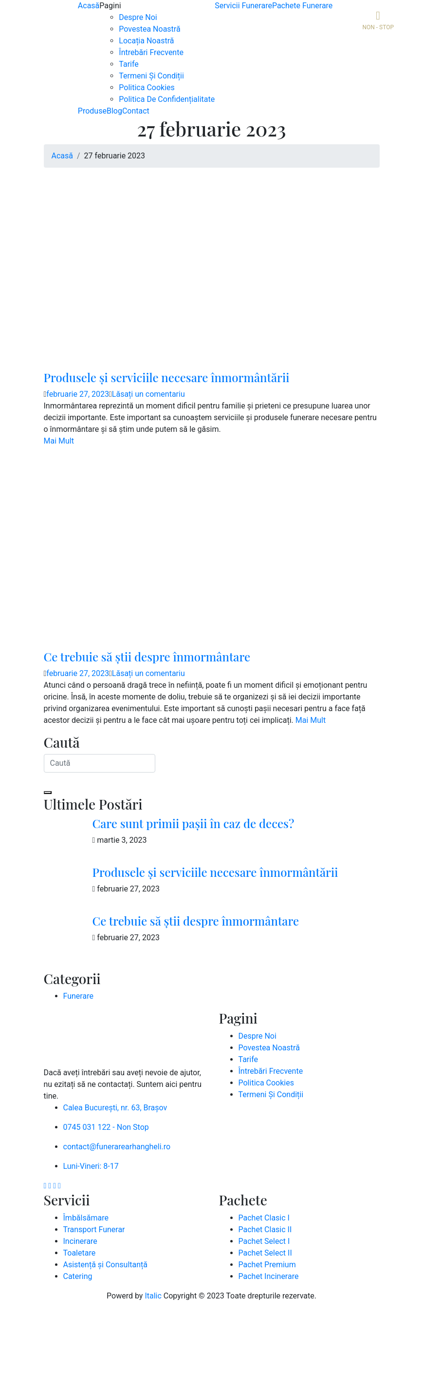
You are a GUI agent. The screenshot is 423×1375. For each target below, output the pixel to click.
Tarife (129, 64)
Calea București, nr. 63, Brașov (115, 1107)
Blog (114, 111)
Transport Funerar (94, 1229)
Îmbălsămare (86, 1217)
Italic (153, 1295)
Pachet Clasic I (264, 1217)
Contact (135, 111)
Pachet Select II (265, 1253)
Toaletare (79, 1253)
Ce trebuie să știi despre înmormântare (147, 656)
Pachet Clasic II (265, 1229)
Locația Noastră (146, 40)
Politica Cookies (146, 87)
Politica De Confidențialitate (167, 99)
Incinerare (80, 1241)
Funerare (78, 996)
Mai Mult (59, 440)
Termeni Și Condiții (151, 75)
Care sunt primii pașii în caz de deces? (193, 823)
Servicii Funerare (243, 5)
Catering (77, 1276)
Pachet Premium (267, 1264)
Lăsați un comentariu (148, 394)
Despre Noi (138, 17)
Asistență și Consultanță (105, 1264)
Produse (92, 111)
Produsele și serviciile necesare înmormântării (167, 377)
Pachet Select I (264, 1241)
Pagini (110, 5)
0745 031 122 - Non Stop (106, 1127)
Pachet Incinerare (269, 1276)
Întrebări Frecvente (151, 52)
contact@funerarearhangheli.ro (117, 1146)
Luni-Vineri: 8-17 (91, 1166)
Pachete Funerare (302, 5)
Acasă (88, 5)
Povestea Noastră (149, 29)
